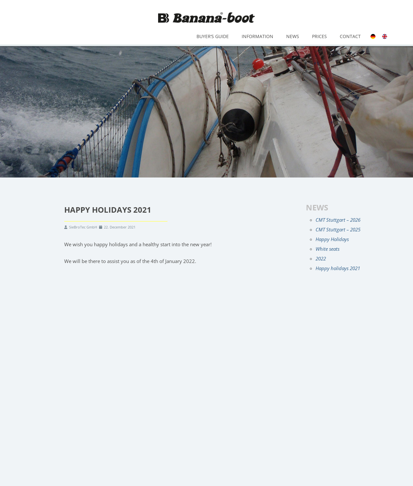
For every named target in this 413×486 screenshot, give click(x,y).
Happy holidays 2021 (338, 268)
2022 (321, 258)
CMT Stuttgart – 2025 (338, 229)
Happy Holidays (332, 239)
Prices (319, 36)
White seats (327, 249)
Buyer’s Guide (212, 36)
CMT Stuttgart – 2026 (338, 220)
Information (257, 36)
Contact (350, 36)
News (292, 36)
